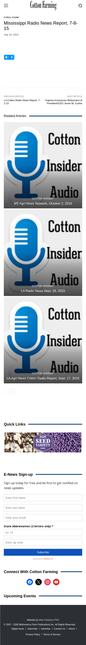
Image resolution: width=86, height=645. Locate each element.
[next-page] (12, 390)
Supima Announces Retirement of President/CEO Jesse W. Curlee (63, 102)
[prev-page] (6, 390)
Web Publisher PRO (49, 620)
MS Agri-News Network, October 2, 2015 (43, 203)
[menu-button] (6, 5)
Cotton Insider (11, 17)
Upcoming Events (20, 596)
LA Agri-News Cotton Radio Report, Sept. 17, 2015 (43, 378)
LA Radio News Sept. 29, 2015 (43, 291)
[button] (80, 5)
